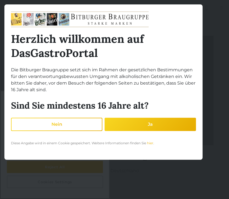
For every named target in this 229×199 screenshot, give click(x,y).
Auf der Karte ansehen (53, 179)
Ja (150, 124)
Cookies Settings (55, 182)
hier (150, 143)
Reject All (55, 167)
